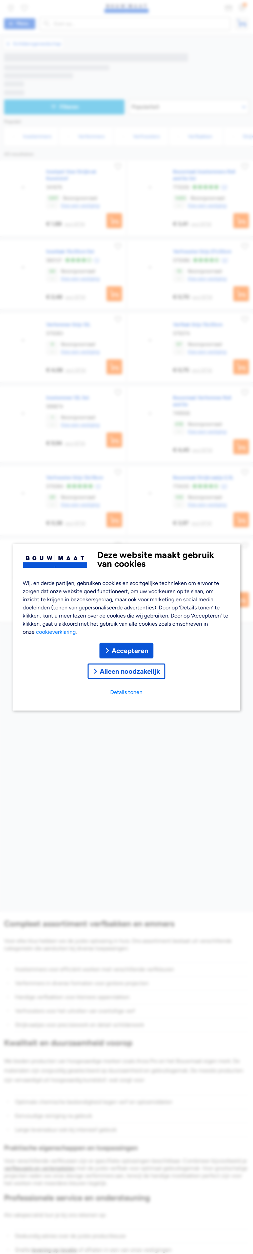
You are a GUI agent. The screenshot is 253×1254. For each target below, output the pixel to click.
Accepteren (126, 650)
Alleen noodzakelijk (126, 671)
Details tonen (126, 692)
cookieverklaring (56, 631)
